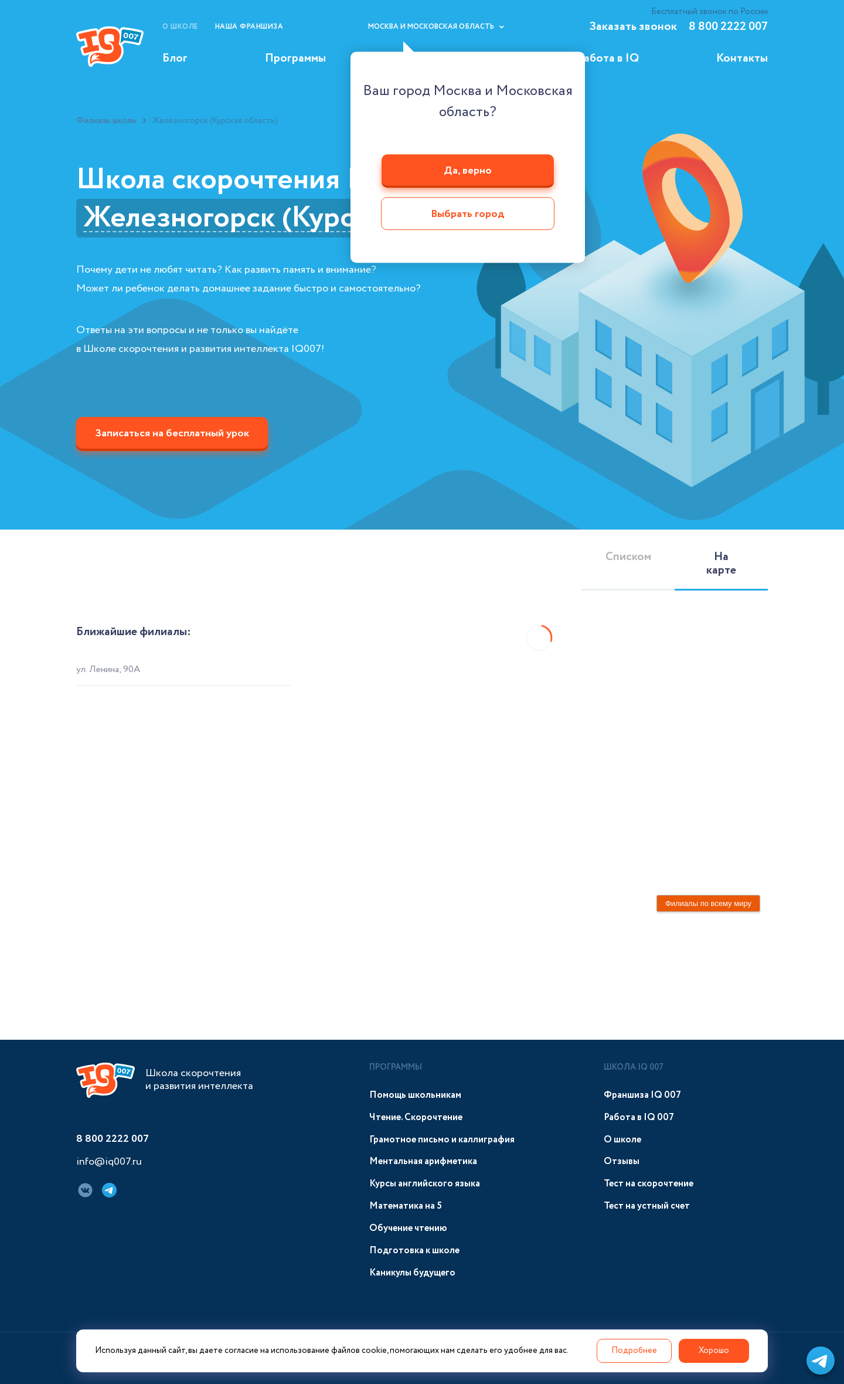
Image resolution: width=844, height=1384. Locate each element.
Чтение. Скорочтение (415, 1117)
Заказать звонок (633, 26)
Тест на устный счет (647, 1206)
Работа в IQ (608, 58)
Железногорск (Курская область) (299, 218)
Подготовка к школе (414, 1250)
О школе (180, 27)
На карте (721, 563)
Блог (175, 58)
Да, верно (468, 170)
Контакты (742, 58)
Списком (628, 556)
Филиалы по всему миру (708, 903)
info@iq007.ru (109, 1162)
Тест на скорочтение (648, 1183)
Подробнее (634, 1350)
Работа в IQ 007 (639, 1117)
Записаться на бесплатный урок (172, 433)
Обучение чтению (408, 1228)
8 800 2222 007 (728, 26)
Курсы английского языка (424, 1183)
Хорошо (714, 1350)
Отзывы (621, 1161)
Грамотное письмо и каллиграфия (442, 1139)
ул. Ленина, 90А (108, 669)
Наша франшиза (249, 27)
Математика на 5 (405, 1206)
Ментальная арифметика (423, 1161)
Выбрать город (468, 214)
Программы (295, 58)
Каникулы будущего (412, 1273)
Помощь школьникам (415, 1095)
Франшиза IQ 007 (642, 1095)
